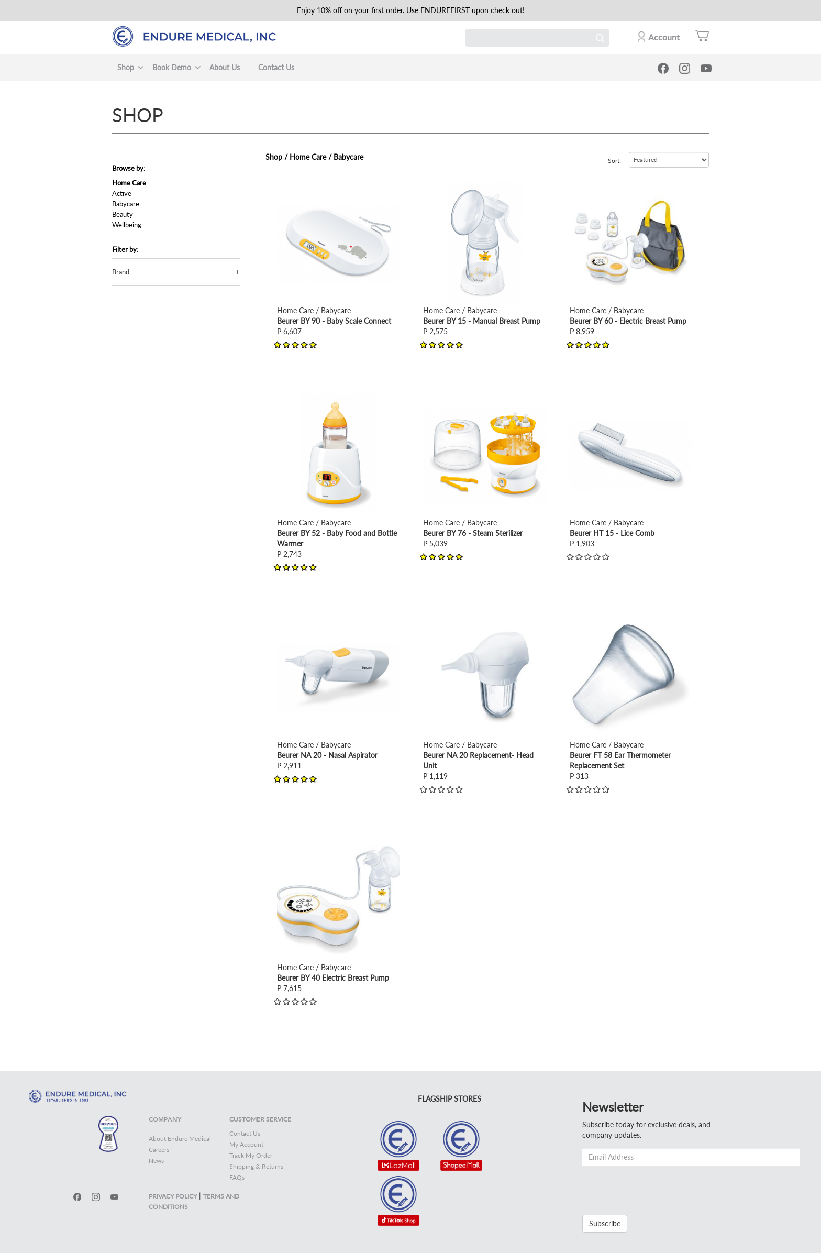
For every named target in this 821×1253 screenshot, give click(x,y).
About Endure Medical (180, 1138)
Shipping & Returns (256, 1166)
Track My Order (250, 1155)
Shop (125, 67)
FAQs (237, 1177)
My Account (246, 1144)
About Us (224, 67)
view (284, 186)
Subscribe (604, 1223)
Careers (159, 1149)
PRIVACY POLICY (173, 1196)
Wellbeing (126, 225)
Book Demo (171, 67)
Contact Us (276, 67)
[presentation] (661, 1186)
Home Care (129, 183)
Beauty (122, 214)
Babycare (125, 204)
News (156, 1160)
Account (664, 37)
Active (121, 193)
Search (600, 38)
